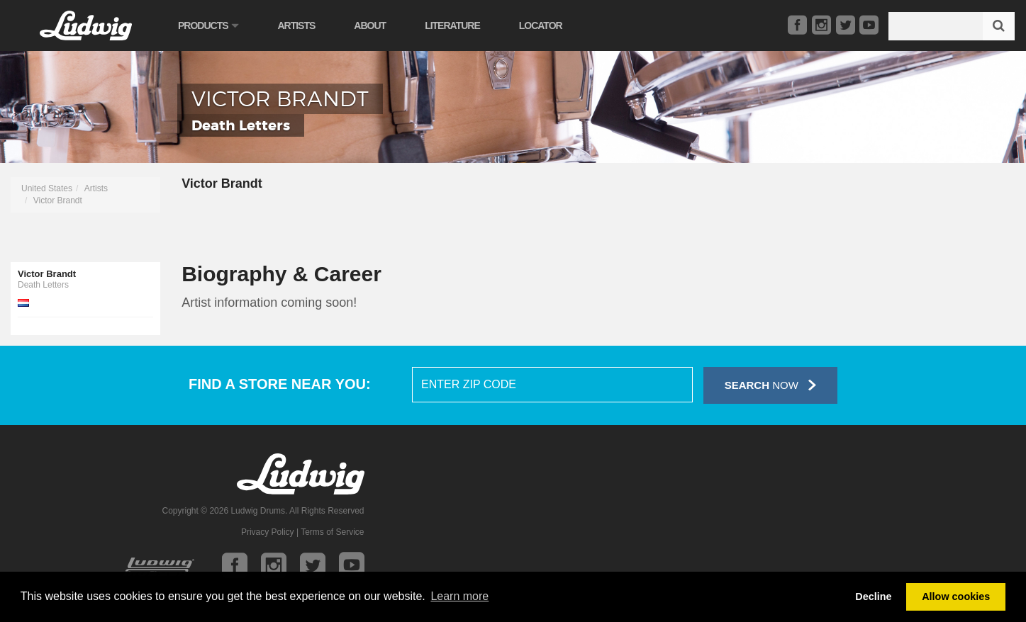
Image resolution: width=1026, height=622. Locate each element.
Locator (540, 25)
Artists (296, 25)
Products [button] (208, 25)
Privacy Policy (267, 532)
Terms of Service (332, 532)
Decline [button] (873, 596)
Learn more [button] (459, 596)
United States (46, 188)
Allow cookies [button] (956, 596)
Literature (452, 25)
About (370, 25)
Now (770, 385)
